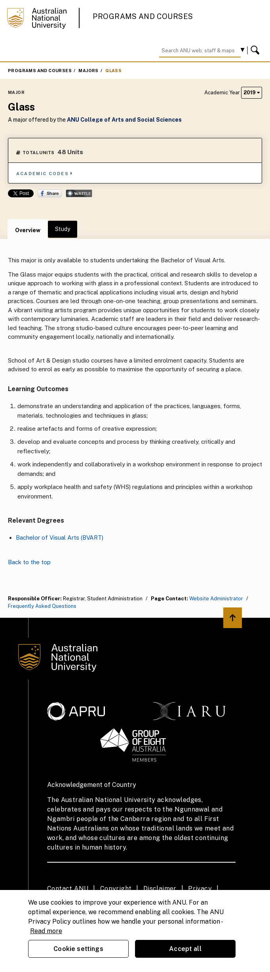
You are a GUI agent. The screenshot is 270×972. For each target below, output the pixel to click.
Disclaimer (160, 888)
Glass (113, 70)
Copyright (116, 888)
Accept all (185, 949)
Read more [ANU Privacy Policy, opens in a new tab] (46, 931)
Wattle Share (79, 193)
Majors (88, 70)
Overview (27, 230)
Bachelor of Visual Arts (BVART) (59, 537)
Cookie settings (78, 949)
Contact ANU (67, 888)
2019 (251, 92)
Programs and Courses (143, 16)
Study (62, 229)
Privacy (200, 888)
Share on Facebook (50, 193)
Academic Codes (44, 173)
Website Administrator (216, 599)
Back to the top (29, 562)
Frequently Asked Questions (42, 606)
